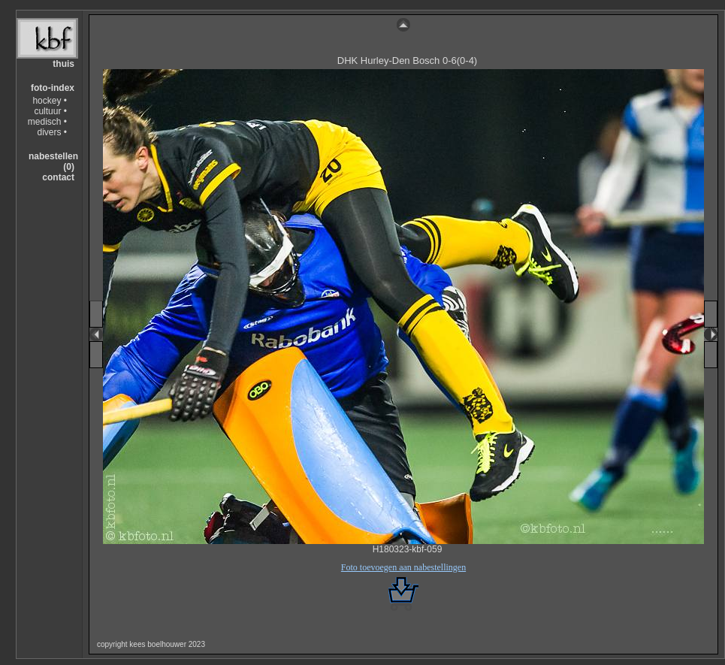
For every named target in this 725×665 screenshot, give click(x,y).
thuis (63, 64)
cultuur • (50, 111)
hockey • (49, 100)
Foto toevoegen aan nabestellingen (403, 567)
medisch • (47, 121)
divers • (52, 132)
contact (58, 177)
